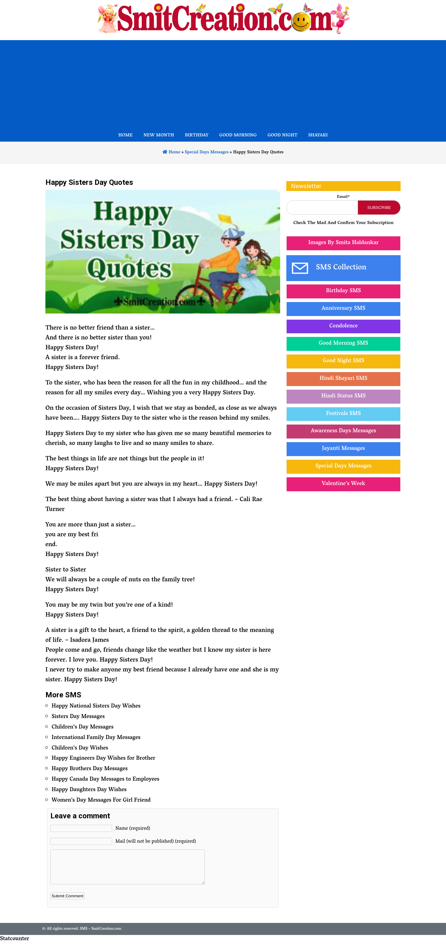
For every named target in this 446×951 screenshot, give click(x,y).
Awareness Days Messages (343, 431)
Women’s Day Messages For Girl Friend (101, 800)
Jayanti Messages (343, 449)
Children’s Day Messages (82, 727)
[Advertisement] (223, 83)
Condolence (343, 326)
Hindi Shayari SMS (343, 379)
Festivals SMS (343, 414)
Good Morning (238, 136)
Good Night (282, 136)
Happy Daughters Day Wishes (89, 790)
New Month (158, 136)
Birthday (196, 136)
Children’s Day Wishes (80, 748)
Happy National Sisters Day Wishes (96, 706)
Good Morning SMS (343, 343)
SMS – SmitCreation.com (100, 935)
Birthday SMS (343, 291)
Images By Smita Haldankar (343, 243)
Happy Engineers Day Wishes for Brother (103, 759)
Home (125, 136)
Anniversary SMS (343, 309)
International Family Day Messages (96, 738)
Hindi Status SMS (343, 396)
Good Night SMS (343, 361)
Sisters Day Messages (78, 717)
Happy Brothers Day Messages (90, 769)
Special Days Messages (207, 152)
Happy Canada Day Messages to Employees (105, 780)
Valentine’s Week (343, 484)
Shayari (318, 136)
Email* (343, 197)
